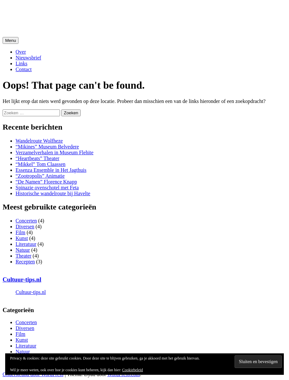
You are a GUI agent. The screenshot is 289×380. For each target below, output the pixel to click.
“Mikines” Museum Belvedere (47, 146)
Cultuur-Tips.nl (37, 13)
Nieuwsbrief (28, 57)
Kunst (22, 238)
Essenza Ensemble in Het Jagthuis (51, 170)
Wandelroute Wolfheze (39, 141)
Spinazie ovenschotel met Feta (47, 187)
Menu (10, 40)
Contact (24, 69)
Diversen (25, 226)
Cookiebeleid (132, 370)
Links (21, 63)
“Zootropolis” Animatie (40, 176)
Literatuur (26, 244)
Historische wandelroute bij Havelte (53, 193)
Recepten (25, 261)
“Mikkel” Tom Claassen (40, 164)
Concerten (26, 220)
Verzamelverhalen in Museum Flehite (54, 152)
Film (20, 232)
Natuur (23, 250)
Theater (23, 256)
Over (21, 52)
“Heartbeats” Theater (37, 158)
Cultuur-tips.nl (22, 279)
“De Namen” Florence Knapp (46, 181)
